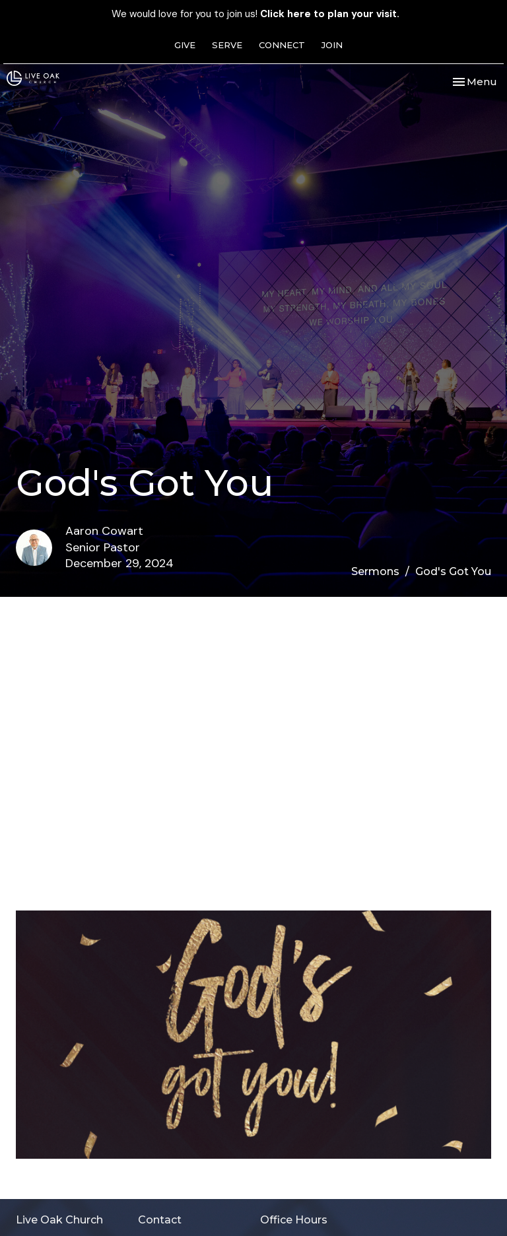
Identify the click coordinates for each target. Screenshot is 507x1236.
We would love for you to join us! (255, 13)
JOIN (332, 45)
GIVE (184, 45)
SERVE (227, 45)
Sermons (375, 571)
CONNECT (282, 45)
